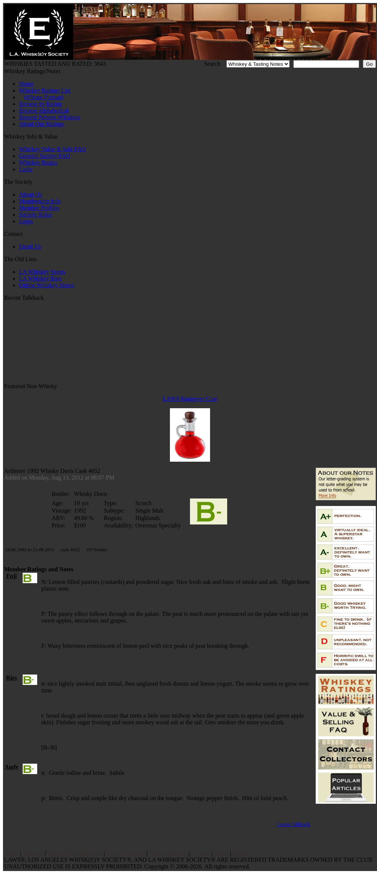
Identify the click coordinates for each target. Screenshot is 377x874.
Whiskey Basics (38, 162)
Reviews (33, 853)
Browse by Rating (40, 104)
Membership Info (40, 201)
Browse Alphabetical (44, 110)
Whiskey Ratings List (45, 90)
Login (26, 221)
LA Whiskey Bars (40, 278)
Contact (200, 853)
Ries (11, 678)
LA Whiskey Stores (42, 272)
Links (25, 169)
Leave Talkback (293, 824)
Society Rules (35, 214)
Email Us (30, 246)
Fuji (11, 576)
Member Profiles (39, 208)
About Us (30, 194)
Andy (11, 767)
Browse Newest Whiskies (49, 117)
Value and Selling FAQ (74, 853)
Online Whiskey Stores (46, 285)
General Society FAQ (44, 156)
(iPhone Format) (43, 97)
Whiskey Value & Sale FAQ (52, 149)
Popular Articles (125, 853)
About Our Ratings (41, 124)
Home (26, 84)
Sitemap (242, 853)
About (221, 853)
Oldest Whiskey (168, 853)
